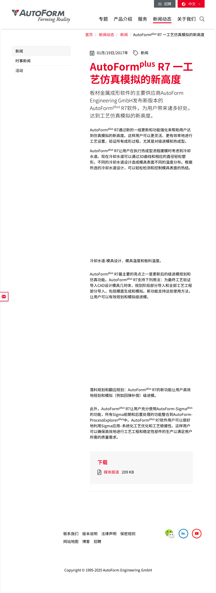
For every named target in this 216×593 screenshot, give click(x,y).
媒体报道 (111, 472)
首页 (89, 34)
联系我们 (70, 533)
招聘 (164, 3)
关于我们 (186, 18)
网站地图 (70, 541)
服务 (142, 18)
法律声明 (108, 533)
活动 (19, 70)
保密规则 (127, 533)
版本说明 (89, 533)
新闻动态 (162, 18)
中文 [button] (191, 3)
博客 (86, 541)
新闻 (124, 34)
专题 (103, 18)
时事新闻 (23, 60)
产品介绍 (123, 18)
